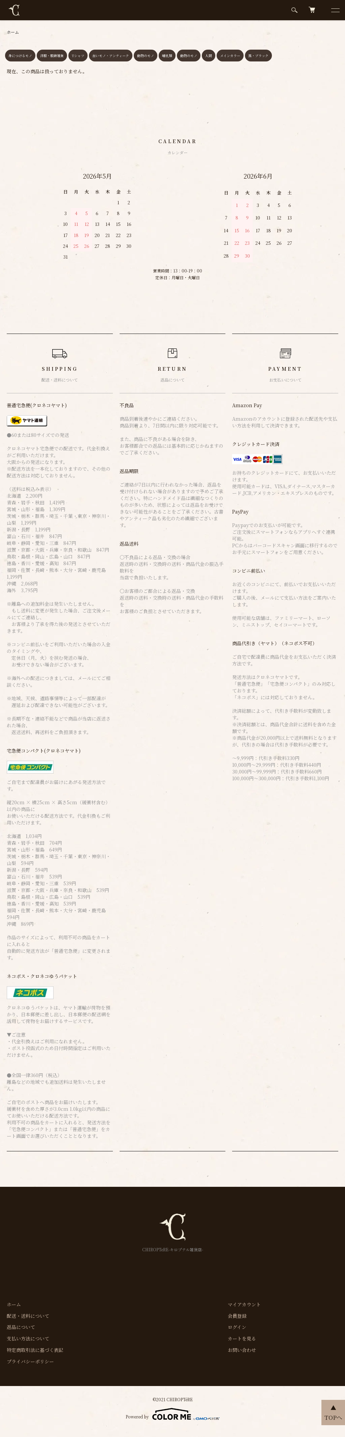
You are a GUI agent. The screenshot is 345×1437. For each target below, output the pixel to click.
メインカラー (230, 55)
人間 (208, 55)
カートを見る (242, 1338)
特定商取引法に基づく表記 (35, 1350)
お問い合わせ (242, 1350)
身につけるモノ (20, 55)
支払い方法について (28, 1338)
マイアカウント (244, 1304)
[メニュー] (335, 10)
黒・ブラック (258, 55)
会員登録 (237, 1315)
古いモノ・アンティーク (110, 55)
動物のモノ (145, 55)
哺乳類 (167, 55)
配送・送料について (28, 1315)
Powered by (173, 1414)
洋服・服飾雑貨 (52, 55)
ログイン (237, 1327)
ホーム (13, 32)
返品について (21, 1327)
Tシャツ (78, 55)
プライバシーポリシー (30, 1361)
